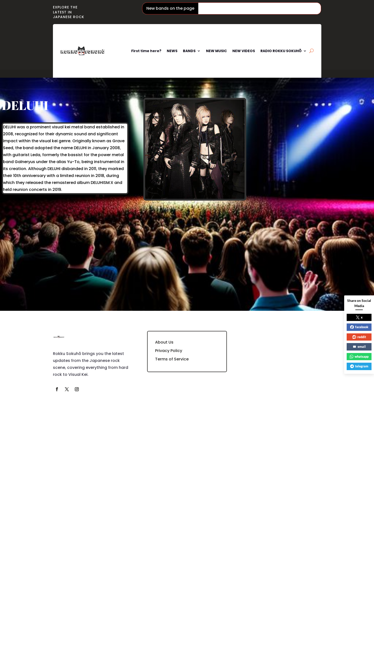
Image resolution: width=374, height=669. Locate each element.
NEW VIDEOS (243, 50)
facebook (359, 327)
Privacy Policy (168, 350)
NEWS (172, 50)
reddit (359, 337)
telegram (359, 366)
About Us (164, 342)
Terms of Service (172, 359)
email (359, 347)
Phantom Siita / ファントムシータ (237, 8)
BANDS (189, 50)
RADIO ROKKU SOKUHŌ (281, 50)
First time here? (146, 50)
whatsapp (359, 356)
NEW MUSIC (216, 50)
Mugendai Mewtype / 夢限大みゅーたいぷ (318, 8)
